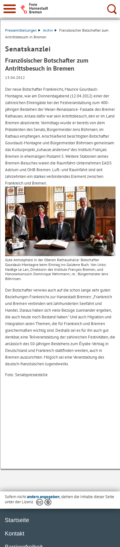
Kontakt (14, 533)
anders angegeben (43, 496)
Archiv (50, 30)
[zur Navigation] (9, 9)
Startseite (17, 520)
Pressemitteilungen (22, 30)
